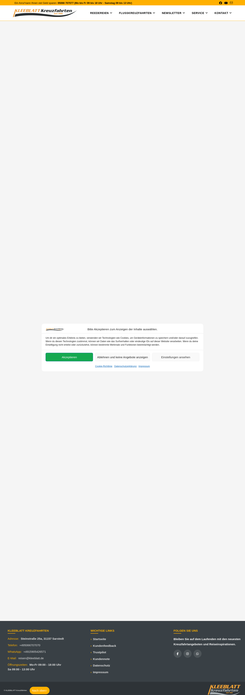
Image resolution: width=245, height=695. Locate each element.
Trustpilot (99, 652)
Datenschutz (101, 665)
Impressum (144, 366)
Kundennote (101, 659)
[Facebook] (178, 654)
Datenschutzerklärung (125, 366)
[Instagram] (188, 654)
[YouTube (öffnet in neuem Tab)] (226, 3)
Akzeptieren (69, 357)
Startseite (99, 639)
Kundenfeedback (104, 645)
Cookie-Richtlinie (103, 366)
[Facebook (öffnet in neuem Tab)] (220, 3)
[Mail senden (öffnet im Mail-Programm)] (231, 3)
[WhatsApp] (198, 654)
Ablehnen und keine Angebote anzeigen (122, 357)
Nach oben (39, 690)
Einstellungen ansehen (175, 357)
